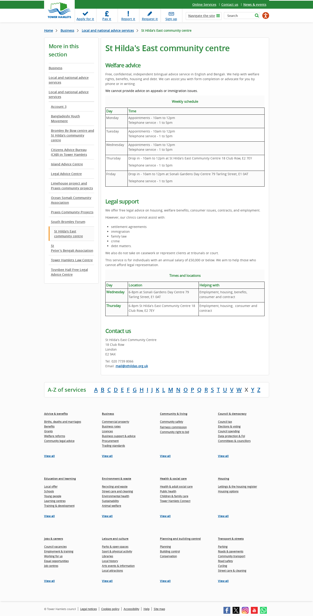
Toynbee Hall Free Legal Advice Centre (69, 272)
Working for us (53, 556)
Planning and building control (180, 539)
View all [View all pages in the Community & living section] (165, 456)
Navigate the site (201, 15)
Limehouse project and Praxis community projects (72, 185)
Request (150, 19)
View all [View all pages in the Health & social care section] (165, 516)
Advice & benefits (56, 414)
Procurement (110, 441)
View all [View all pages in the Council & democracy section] (223, 456)
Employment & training (58, 551)
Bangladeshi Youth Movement (65, 118)
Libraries (107, 556)
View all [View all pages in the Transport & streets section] (223, 581)
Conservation (168, 556)
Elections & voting (229, 426)
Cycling (222, 566)
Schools (49, 491)
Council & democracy (232, 414)
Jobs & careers (53, 539)
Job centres (51, 566)
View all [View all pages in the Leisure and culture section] (107, 581)
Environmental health (115, 496)
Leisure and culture (115, 539)
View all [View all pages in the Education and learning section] (49, 516)
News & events (254, 4)
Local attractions (112, 570)
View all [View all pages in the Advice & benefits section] (49, 456)
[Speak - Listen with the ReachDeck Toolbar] (265, 15)
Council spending (229, 431)
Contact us (229, 4)
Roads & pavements (230, 551)
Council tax (225, 421)
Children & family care (174, 496)
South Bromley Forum (68, 221)
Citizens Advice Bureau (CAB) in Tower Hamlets (69, 152)
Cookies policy (110, 609)
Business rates (111, 426)
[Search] (238, 15)
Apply (85, 19)
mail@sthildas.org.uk (132, 366)
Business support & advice (118, 436)
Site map (159, 609)
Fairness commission (173, 427)
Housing (223, 479)
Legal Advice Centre (66, 174)
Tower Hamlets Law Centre (72, 260)
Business (67, 30)
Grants (48, 431)
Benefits (49, 426)
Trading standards (113, 445)
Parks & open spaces (115, 546)
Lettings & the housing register (237, 486)
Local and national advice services (108, 30)
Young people (52, 496)
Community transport (231, 556)
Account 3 (58, 106)
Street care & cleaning (232, 570)
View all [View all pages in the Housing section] (223, 516)
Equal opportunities (56, 561)
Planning (165, 546)
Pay (106, 19)
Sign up (171, 19)
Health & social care (173, 479)
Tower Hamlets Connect (175, 501)
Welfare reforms (54, 436)
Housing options (228, 491)
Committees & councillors (234, 441)
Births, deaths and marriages (62, 421)
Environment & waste (116, 479)
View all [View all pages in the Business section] (107, 456)
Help (146, 609)
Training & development (59, 506)
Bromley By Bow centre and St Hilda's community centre (72, 135)
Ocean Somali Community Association (71, 200)
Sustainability (110, 501)
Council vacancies (55, 546)
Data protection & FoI (231, 436)
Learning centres (55, 501)
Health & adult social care (176, 486)
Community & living (173, 414)
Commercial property (115, 421)
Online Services (204, 4)
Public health (168, 491)
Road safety (225, 561)
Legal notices (88, 609)
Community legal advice (59, 441)
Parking (223, 546)
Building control (170, 551)
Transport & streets (231, 539)
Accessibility (131, 609)
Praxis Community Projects (72, 212)
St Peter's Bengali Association (72, 248)
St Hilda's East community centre (68, 233)
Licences (107, 431)
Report (128, 19)
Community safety (171, 421)
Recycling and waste (114, 486)
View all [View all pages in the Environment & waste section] (107, 516)
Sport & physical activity (117, 551)
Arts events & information (118, 566)
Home (48, 30)
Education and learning (60, 479)
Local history (110, 561)
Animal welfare (111, 506)
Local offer (51, 486)
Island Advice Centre (67, 164)
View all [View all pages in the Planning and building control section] (165, 581)
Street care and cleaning (117, 491)
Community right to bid (174, 432)
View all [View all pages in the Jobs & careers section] (49, 581)
